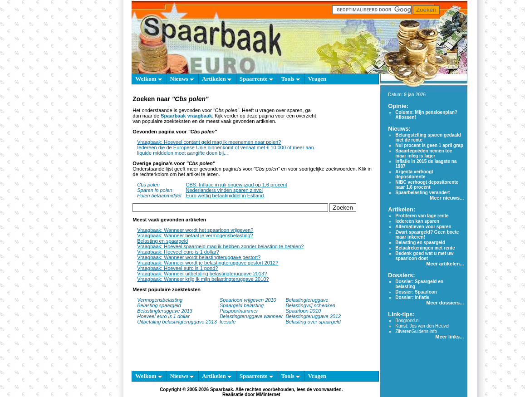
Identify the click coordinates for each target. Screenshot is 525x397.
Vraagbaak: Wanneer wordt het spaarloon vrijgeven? (195, 230)
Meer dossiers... (445, 302)
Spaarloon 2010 (304, 311)
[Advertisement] (346, 130)
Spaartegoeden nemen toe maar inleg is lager (423, 153)
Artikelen (216, 78)
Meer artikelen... (445, 263)
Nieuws (182, 78)
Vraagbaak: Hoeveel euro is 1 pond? (177, 268)
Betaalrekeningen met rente (425, 247)
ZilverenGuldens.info (416, 331)
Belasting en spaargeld (162, 241)
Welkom (148, 78)
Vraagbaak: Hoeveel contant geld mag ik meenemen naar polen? (209, 142)
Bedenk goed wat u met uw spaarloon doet (424, 256)
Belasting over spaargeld (313, 321)
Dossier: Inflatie (412, 297)
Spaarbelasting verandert (422, 192)
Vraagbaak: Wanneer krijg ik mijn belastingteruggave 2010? (203, 279)
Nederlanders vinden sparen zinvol (224, 190)
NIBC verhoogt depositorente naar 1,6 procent (426, 185)
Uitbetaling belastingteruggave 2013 (177, 321)
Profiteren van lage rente (421, 215)
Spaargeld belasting (242, 305)
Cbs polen (148, 184)
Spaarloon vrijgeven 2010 (248, 300)
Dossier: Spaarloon (416, 291)
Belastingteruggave (307, 300)
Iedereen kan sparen (417, 221)
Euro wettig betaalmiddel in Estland (225, 195)
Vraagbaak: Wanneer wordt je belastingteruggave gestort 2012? (207, 262)
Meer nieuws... (447, 198)
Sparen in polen (154, 190)
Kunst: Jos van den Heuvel (422, 325)
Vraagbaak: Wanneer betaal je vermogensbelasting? (195, 235)
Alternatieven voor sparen (423, 226)
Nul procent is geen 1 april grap (429, 145)
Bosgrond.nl (407, 320)
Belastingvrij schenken (310, 305)
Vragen (317, 78)
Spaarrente (256, 78)
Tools (290, 78)
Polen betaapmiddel (159, 195)
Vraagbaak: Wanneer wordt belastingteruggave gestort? (198, 257)
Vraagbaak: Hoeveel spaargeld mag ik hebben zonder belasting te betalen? (220, 246)
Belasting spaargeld (159, 305)
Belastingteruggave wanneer (251, 316)
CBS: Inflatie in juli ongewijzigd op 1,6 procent (236, 184)
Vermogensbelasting (159, 300)
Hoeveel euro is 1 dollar (163, 316)
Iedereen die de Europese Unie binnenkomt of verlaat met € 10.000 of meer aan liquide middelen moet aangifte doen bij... (225, 150)
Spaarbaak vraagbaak (186, 115)
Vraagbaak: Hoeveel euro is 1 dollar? (178, 252)
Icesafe (228, 321)
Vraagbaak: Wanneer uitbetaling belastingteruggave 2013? (202, 273)
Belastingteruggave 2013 (164, 311)
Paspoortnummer (239, 311)
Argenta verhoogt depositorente (414, 174)
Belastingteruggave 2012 (313, 316)
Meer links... (449, 336)
